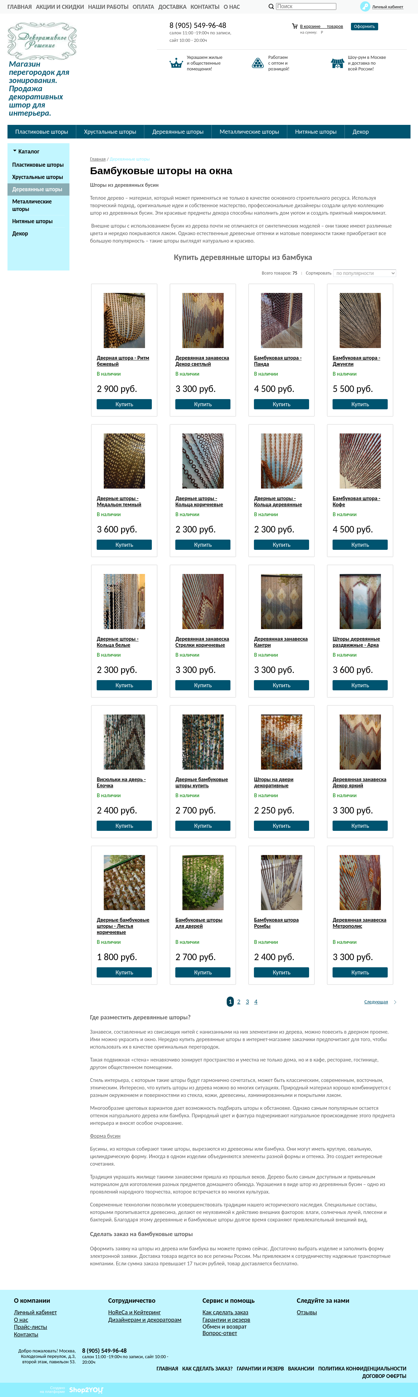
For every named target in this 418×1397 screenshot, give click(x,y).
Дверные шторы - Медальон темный (119, 501)
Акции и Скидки (60, 7)
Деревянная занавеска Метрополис (359, 923)
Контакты (205, 7)
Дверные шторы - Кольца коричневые (199, 501)
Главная (167, 1368)
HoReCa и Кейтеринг (134, 1312)
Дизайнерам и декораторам (144, 1320)
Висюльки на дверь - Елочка (121, 782)
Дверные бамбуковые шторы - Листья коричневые (123, 926)
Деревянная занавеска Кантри (281, 642)
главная (19, 7)
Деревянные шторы (178, 131)
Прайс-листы (30, 1327)
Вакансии (301, 1368)
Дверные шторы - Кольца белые (118, 642)
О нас (232, 7)
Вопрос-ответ (220, 1333)
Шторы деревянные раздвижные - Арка (356, 642)
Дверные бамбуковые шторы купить (201, 782)
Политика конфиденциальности (362, 1368)
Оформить (364, 26)
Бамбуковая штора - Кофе (356, 501)
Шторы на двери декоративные (273, 782)
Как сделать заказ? (207, 1368)
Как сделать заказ (225, 1312)
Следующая (376, 1002)
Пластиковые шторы (41, 131)
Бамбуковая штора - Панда (278, 361)
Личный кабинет (35, 1312)
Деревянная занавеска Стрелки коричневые (202, 642)
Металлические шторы (249, 131)
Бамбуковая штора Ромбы (276, 923)
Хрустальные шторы (110, 131)
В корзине (321, 26)
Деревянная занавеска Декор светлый (202, 361)
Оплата (143, 7)
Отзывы (307, 1312)
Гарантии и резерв (226, 1320)
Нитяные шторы (316, 131)
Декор (361, 131)
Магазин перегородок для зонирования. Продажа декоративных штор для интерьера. (39, 88)
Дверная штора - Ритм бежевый (123, 361)
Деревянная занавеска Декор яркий (359, 782)
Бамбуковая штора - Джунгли (356, 361)
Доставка (172, 7)
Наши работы (108, 7)
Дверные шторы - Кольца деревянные (278, 501)
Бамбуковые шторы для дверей (198, 923)
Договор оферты (384, 1376)
